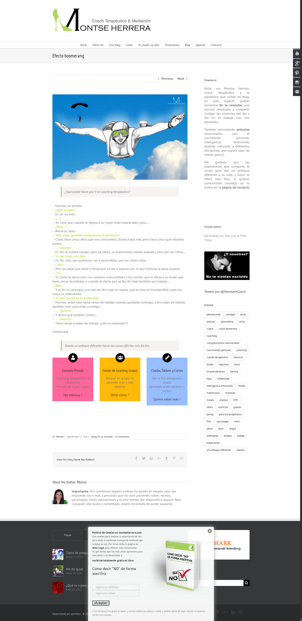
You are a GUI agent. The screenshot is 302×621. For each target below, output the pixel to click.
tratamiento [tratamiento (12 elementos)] (212, 443)
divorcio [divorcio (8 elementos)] (237, 357)
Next (179, 78)
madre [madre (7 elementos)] (241, 386)
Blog (93, 436)
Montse (59, 436)
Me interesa (70, 395)
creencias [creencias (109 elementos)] (240, 350)
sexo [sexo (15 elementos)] (220, 428)
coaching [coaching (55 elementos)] (211, 336)
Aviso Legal (98, 547)
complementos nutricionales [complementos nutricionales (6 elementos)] (222, 343)
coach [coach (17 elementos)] (209, 329)
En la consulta (104, 436)
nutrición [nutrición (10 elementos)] (222, 407)
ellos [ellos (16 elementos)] (236, 364)
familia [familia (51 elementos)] (233, 371)
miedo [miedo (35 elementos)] (209, 400)
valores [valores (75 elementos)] (239, 450)
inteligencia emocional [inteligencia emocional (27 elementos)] (219, 386)
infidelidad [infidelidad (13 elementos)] (222, 378)
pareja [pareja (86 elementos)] (209, 414)
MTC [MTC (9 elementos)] (234, 400)
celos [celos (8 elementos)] (241, 321)
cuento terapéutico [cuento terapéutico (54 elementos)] (216, 357)
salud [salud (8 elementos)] (209, 428)
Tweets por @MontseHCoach (224, 291)
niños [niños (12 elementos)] (209, 407)
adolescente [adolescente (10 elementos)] (213, 314)
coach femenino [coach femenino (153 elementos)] (227, 329)
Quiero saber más (164, 399)
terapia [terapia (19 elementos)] (226, 435)
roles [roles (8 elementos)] (235, 421)
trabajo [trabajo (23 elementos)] (240, 435)
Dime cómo (118, 395)
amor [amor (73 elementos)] (242, 314)
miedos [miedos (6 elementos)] (222, 400)
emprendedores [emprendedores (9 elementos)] (215, 371)
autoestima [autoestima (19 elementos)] (226, 321)
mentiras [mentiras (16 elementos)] (229, 393)
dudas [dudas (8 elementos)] (209, 364)
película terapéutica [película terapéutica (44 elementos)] (229, 414)
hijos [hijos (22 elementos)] (208, 378)
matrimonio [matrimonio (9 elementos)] (212, 393)
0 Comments (121, 436)
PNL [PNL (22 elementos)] (208, 421)
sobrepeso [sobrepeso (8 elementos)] (211, 435)
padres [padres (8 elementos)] (236, 407)
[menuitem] (85, 44)
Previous (166, 78)
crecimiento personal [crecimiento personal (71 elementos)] (218, 350)
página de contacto (234, 187)
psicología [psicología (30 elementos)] (221, 421)
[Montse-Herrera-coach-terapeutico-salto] (119, 137)
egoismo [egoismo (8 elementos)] (223, 364)
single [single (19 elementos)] (231, 428)
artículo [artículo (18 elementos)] (210, 321)
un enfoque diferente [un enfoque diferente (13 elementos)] (218, 450)
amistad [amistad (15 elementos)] (229, 314)
